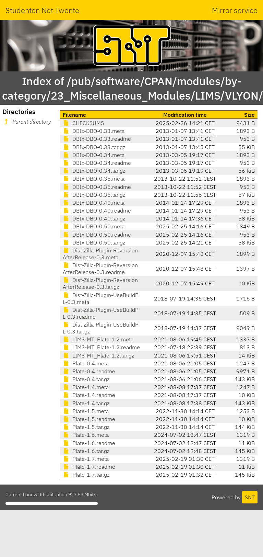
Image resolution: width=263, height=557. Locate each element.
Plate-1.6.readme (89, 443)
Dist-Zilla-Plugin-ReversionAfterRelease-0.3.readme (100, 268)
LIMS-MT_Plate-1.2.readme (101, 347)
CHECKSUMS (83, 123)
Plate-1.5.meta (86, 411)
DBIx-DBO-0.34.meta (93, 154)
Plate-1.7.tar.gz (86, 474)
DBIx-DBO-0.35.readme (97, 186)
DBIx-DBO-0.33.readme (97, 138)
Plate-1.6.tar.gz (86, 450)
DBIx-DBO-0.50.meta (93, 226)
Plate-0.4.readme (89, 371)
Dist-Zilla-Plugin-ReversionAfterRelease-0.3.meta (100, 254)
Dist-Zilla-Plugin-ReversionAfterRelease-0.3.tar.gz (100, 283)
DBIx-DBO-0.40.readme (97, 210)
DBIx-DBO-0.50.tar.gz (94, 242)
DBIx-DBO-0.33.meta (93, 130)
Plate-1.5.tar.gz (86, 426)
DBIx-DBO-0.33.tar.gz (94, 147)
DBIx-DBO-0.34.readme (97, 162)
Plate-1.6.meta (86, 434)
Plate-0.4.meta (86, 363)
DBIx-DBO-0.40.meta (93, 202)
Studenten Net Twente (42, 10)
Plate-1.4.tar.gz (86, 403)
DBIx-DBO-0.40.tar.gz (94, 218)
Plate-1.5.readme (89, 419)
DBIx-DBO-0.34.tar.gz (94, 170)
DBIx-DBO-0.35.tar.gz (94, 194)
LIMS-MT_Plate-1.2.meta (98, 339)
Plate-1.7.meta (86, 458)
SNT (250, 497)
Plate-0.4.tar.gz (86, 379)
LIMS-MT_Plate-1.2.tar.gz (98, 355)
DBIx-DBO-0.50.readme (97, 234)
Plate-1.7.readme (89, 466)
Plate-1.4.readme (89, 394)
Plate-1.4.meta (86, 387)
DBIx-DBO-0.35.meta (93, 178)
